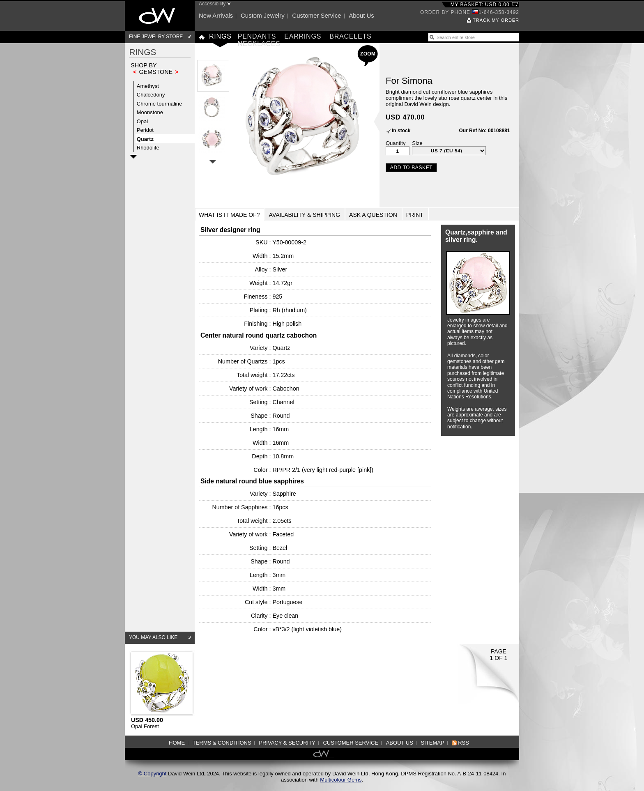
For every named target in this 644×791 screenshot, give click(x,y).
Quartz (145, 139)
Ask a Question (373, 215)
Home (177, 743)
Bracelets (350, 36)
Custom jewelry (263, 15)
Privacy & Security (287, 743)
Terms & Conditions (222, 743)
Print (414, 215)
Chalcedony (151, 95)
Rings (220, 36)
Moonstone (150, 112)
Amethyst (148, 86)
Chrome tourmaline (159, 104)
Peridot (145, 130)
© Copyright (152, 773)
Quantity (395, 143)
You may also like (153, 637)
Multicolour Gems (340, 780)
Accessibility (212, 4)
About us (361, 15)
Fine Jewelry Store (156, 36)
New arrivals (216, 15)
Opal (142, 121)
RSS (463, 743)
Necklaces (259, 43)
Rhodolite (148, 148)
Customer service (316, 15)
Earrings (302, 36)
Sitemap (432, 743)
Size (417, 143)
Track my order (496, 20)
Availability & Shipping (304, 215)
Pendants (257, 36)
